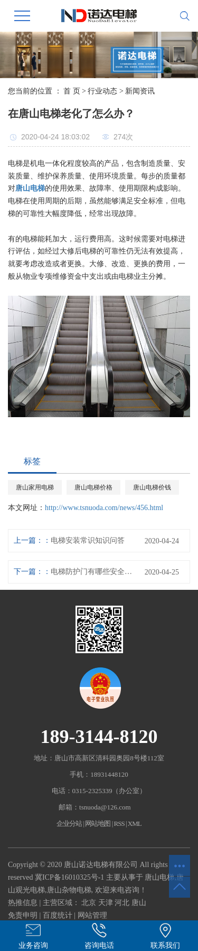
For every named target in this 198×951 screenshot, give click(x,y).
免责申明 (22, 915)
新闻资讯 (140, 91)
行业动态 (102, 91)
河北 (122, 903)
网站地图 (97, 823)
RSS (119, 823)
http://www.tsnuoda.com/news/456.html (104, 508)
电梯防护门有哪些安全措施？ (93, 572)
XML (135, 823)
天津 (105, 903)
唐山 (138, 903)
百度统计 (57, 915)
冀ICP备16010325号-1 (69, 877)
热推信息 (22, 903)
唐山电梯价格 (93, 487)
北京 (88, 903)
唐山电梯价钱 (152, 487)
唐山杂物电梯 (69, 890)
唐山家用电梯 (35, 487)
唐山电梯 (159, 877)
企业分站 (69, 823)
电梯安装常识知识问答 (88, 540)
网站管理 (92, 915)
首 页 (71, 91)
